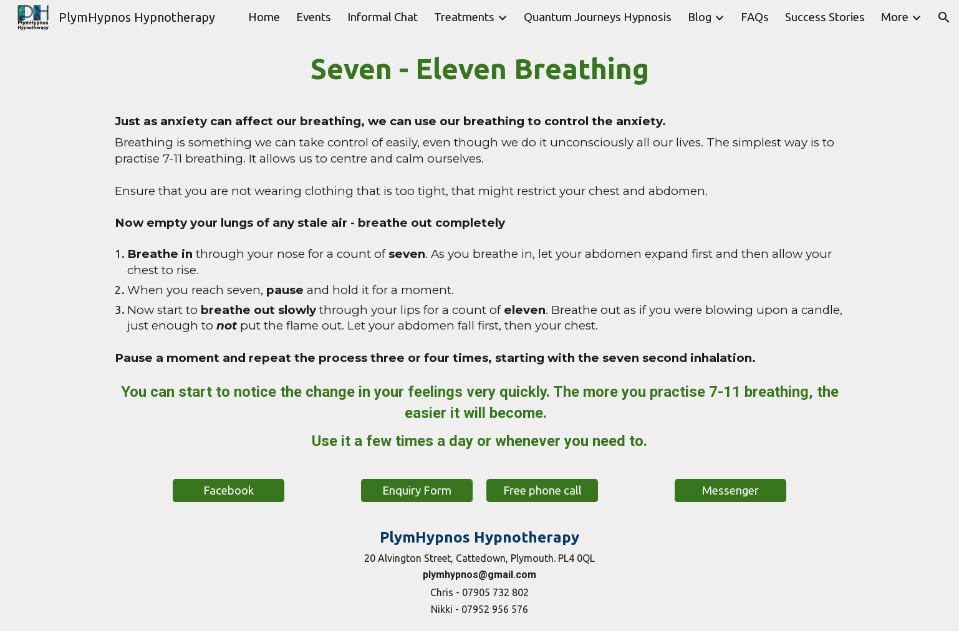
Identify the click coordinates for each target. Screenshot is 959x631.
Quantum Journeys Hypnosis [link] (598, 17)
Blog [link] (699, 17)
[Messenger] (730, 490)
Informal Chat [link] (382, 17)
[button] (944, 17)
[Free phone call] (542, 490)
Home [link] (264, 17)
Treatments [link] (464, 17)
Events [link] (313, 17)
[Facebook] (228, 490)
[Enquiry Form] (417, 490)
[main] (479, 209)
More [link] (894, 17)
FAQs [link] (755, 17)
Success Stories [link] (825, 17)
